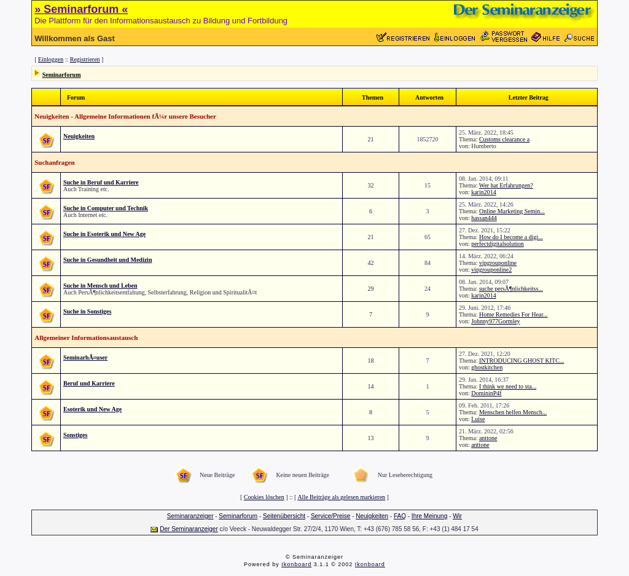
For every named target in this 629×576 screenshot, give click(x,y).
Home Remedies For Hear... (513, 314)
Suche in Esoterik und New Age (104, 234)
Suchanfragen (54, 162)
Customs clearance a (504, 139)
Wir (457, 516)
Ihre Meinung (429, 516)
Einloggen (50, 59)
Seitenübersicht (284, 516)
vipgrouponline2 (491, 269)
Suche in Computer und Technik (105, 208)
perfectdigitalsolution (497, 243)
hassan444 (484, 218)
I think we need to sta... (507, 386)
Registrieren (85, 59)
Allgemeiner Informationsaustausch (86, 337)
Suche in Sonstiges (87, 311)
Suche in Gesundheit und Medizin (107, 259)
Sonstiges (75, 435)
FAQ (400, 516)
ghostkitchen (486, 367)
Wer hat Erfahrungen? (506, 185)
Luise (478, 419)
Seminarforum (61, 74)
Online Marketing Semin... (512, 211)
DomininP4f (486, 393)
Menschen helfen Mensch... (513, 412)
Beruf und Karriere (89, 383)
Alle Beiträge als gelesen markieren (341, 497)
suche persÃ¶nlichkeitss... (511, 288)
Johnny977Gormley (495, 321)
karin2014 (483, 192)
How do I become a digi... (511, 237)
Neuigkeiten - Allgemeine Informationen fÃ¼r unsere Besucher (125, 116)
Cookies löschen (264, 497)
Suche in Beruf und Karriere (101, 182)
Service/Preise (330, 516)
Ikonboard (296, 564)
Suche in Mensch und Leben (100, 285)
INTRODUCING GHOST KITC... (521, 360)
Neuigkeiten (79, 136)
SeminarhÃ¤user (85, 357)
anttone (488, 438)
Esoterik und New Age (92, 409)
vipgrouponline (498, 262)
